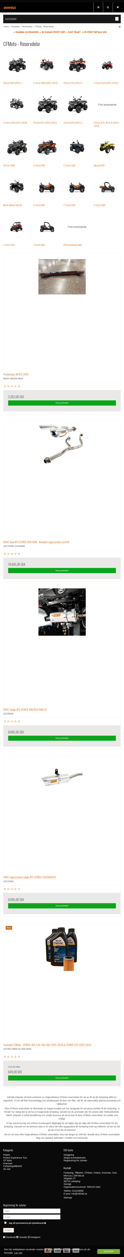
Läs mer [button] (18, 1253)
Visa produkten (62, 403)
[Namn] (31, 1211)
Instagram (35, 1237)
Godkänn (8, 1230)
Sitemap (68, 1197)
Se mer (6, 1169)
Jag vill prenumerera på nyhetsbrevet (34, 1222)
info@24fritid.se (79, 1193)
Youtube (23, 1237)
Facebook (11, 1237)
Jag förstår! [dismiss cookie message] (108, 1251)
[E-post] (31, 1217)
